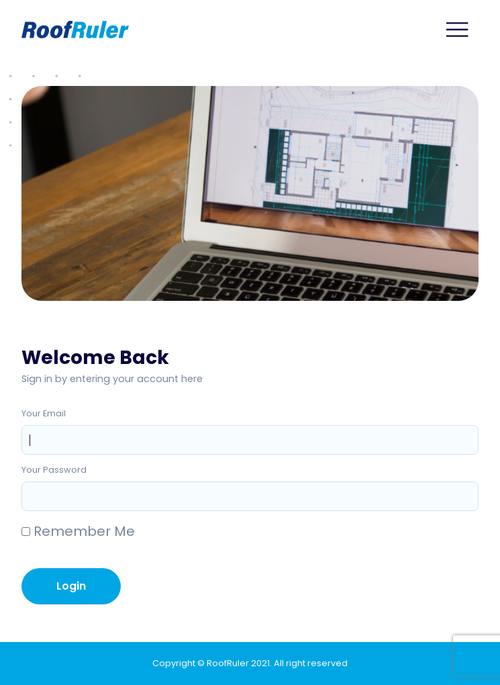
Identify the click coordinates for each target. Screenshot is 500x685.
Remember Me (78, 531)
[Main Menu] (458, 29)
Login (71, 586)
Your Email (43, 413)
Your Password (54, 469)
